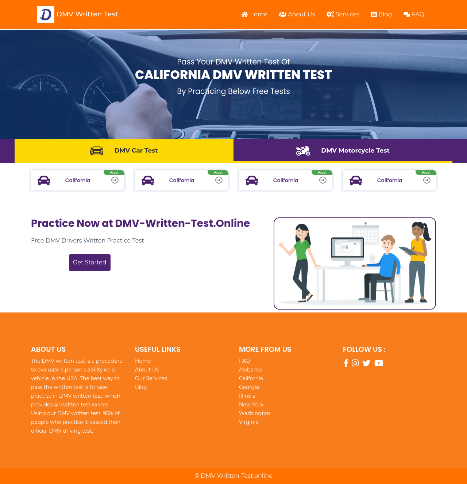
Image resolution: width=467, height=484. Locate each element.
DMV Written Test (77, 14)
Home (254, 14)
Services (343, 14)
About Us (297, 14)
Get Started (90, 262)
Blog (381, 14)
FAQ (414, 14)
